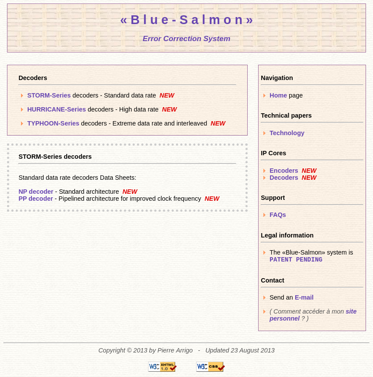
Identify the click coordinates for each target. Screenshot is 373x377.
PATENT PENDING (295, 259)
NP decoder (35, 191)
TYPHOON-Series (53, 123)
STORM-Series (49, 95)
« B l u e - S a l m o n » (186, 20)
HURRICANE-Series (56, 109)
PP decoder (35, 198)
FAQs (277, 214)
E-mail (304, 297)
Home (278, 95)
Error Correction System (187, 38)
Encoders (283, 170)
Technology (286, 132)
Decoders (283, 177)
